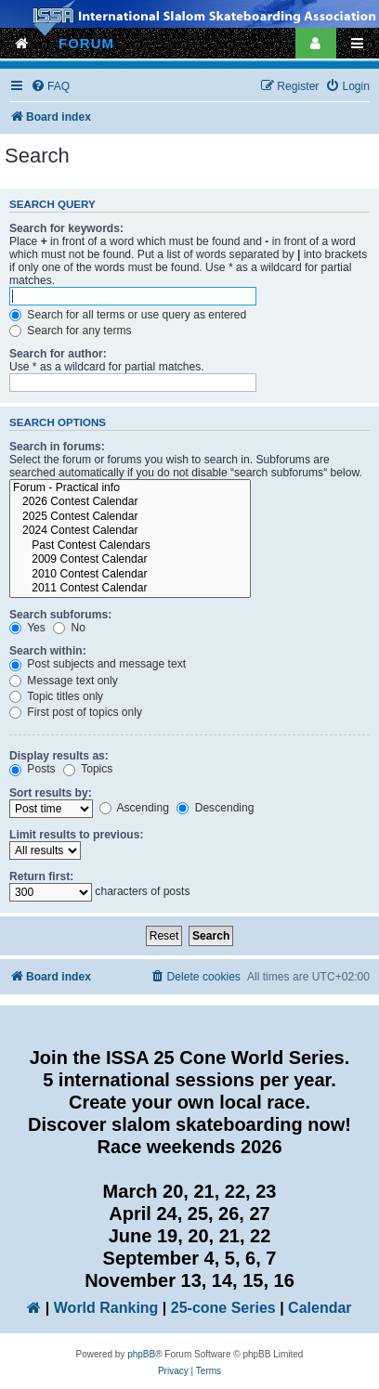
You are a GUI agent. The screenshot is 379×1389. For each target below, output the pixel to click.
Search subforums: (60, 614)
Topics (87, 768)
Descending (215, 807)
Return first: (41, 876)
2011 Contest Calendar (130, 588)
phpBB (141, 1354)
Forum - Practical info (130, 488)
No (69, 627)
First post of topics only (75, 712)
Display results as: (59, 755)
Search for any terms (70, 330)
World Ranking (106, 1308)
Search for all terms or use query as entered (127, 314)
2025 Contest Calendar (130, 517)
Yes (27, 627)
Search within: (47, 650)
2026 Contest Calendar (130, 502)
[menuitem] (50, 86)
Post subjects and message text (97, 663)
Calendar (319, 1308)
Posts (32, 768)
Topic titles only (56, 696)
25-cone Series (223, 1308)
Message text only (63, 680)
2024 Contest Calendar (130, 531)
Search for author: (58, 353)
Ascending (134, 807)
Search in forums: (57, 446)
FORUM (86, 43)
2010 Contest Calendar (130, 574)
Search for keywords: (66, 228)
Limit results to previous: (76, 834)
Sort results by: (50, 792)
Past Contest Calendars (130, 546)
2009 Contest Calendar (130, 559)
